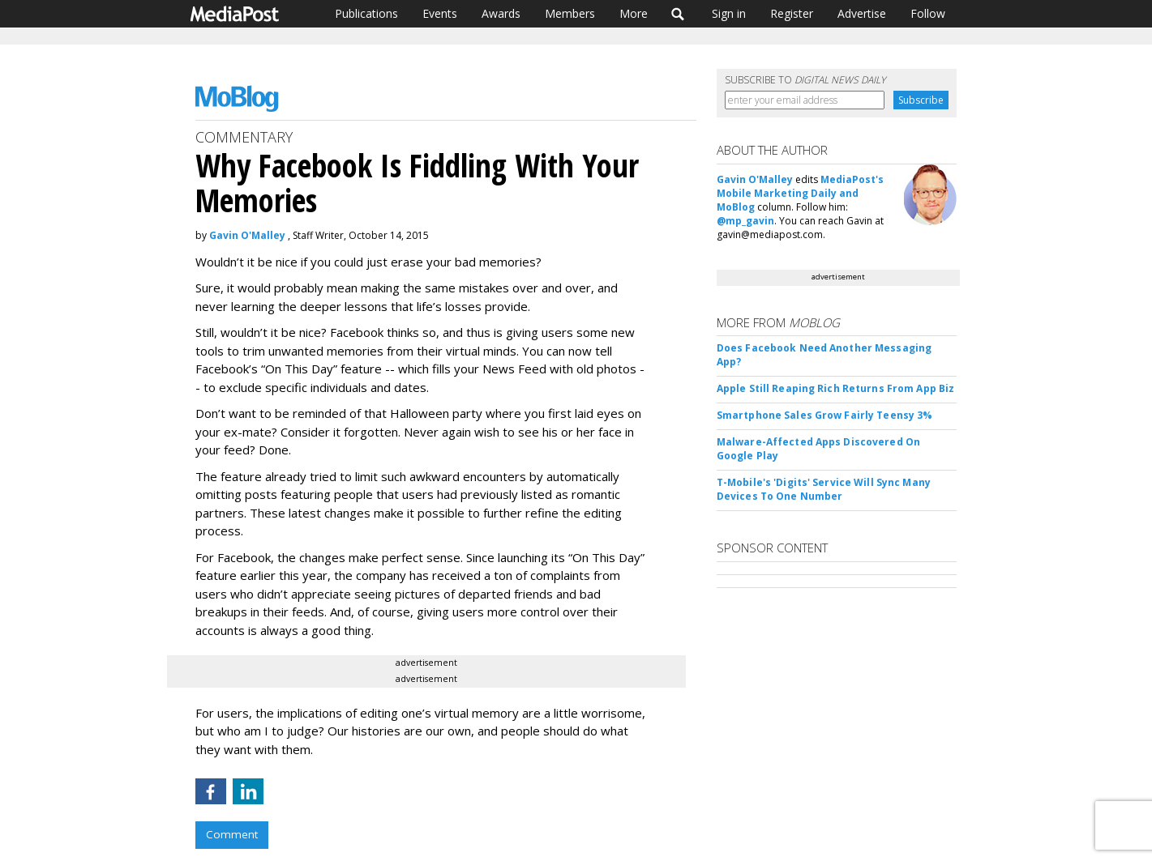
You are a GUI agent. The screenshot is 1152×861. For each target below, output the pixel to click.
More (633, 13)
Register (791, 13)
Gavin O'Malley (247, 235)
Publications (366, 13)
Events (439, 13)
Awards (501, 13)
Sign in (729, 13)
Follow (927, 13)
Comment (232, 834)
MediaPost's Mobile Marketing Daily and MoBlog (800, 193)
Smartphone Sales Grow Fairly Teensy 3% (825, 415)
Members (570, 13)
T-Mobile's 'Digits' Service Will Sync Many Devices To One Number (824, 489)
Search (678, 14)
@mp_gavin (745, 221)
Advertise (861, 13)
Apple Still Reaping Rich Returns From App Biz (835, 388)
